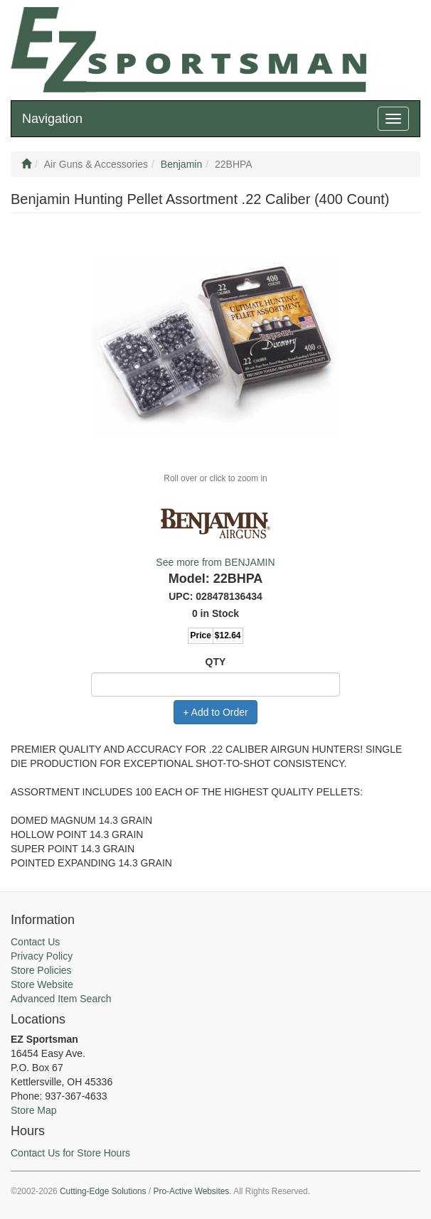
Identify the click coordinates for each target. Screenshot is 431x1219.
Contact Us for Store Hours (70, 1153)
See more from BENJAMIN (215, 562)
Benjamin (181, 164)
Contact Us (35, 941)
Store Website (42, 984)
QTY (216, 661)
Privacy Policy (42, 956)
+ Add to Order (215, 712)
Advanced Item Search (61, 998)
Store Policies (41, 970)
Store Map (34, 1110)
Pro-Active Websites (191, 1191)
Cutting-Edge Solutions (103, 1191)
